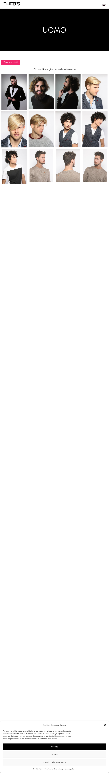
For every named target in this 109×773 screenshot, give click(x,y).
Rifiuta (55, 754)
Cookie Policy (38, 769)
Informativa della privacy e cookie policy (60, 769)
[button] (104, 725)
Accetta (54, 746)
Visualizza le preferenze (54, 762)
